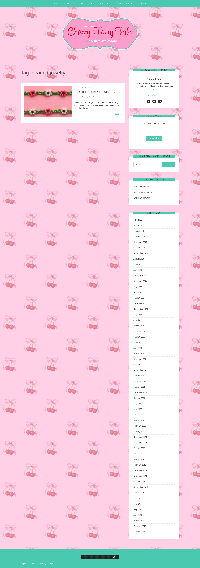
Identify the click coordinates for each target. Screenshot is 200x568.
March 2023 (138, 326)
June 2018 (137, 504)
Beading (78, 87)
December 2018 (140, 470)
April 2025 (137, 270)
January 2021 (139, 387)
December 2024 (140, 281)
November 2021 (140, 359)
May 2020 (137, 409)
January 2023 (139, 337)
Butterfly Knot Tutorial (142, 192)
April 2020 (137, 415)
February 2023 (139, 331)
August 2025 (138, 259)
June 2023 (137, 320)
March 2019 (138, 459)
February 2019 (139, 465)
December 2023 (140, 303)
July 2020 (137, 404)
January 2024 (139, 298)
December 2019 (140, 437)
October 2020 (139, 398)
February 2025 (139, 275)
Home (56, 3)
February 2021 (139, 381)
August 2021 (138, 376)
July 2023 (137, 314)
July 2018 (137, 498)
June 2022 (137, 342)
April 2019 (137, 454)
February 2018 (139, 526)
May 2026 (137, 220)
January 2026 (139, 236)
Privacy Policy (124, 3)
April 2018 (137, 515)
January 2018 (139, 532)
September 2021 (140, 370)
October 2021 (139, 365)
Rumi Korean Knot (141, 187)
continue (117, 114)
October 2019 (139, 448)
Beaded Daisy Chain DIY (95, 92)
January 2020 (139, 431)
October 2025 (139, 248)
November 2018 (140, 476)
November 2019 (140, 442)
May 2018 (137, 509)
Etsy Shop (70, 3)
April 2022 (137, 348)
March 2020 (138, 420)
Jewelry (88, 87)
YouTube (142, 3)
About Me (105, 3)
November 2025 (140, 242)
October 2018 (139, 481)
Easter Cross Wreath (142, 198)
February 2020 (139, 426)
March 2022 (138, 353)
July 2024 (137, 287)
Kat (76, 97)
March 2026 (138, 231)
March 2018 (138, 520)
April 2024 (137, 292)
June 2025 (137, 264)
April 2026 (137, 225)
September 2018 (140, 487)
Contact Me (87, 3)
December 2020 (140, 392)
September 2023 (140, 309)
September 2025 (140, 253)
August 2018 (138, 493)
